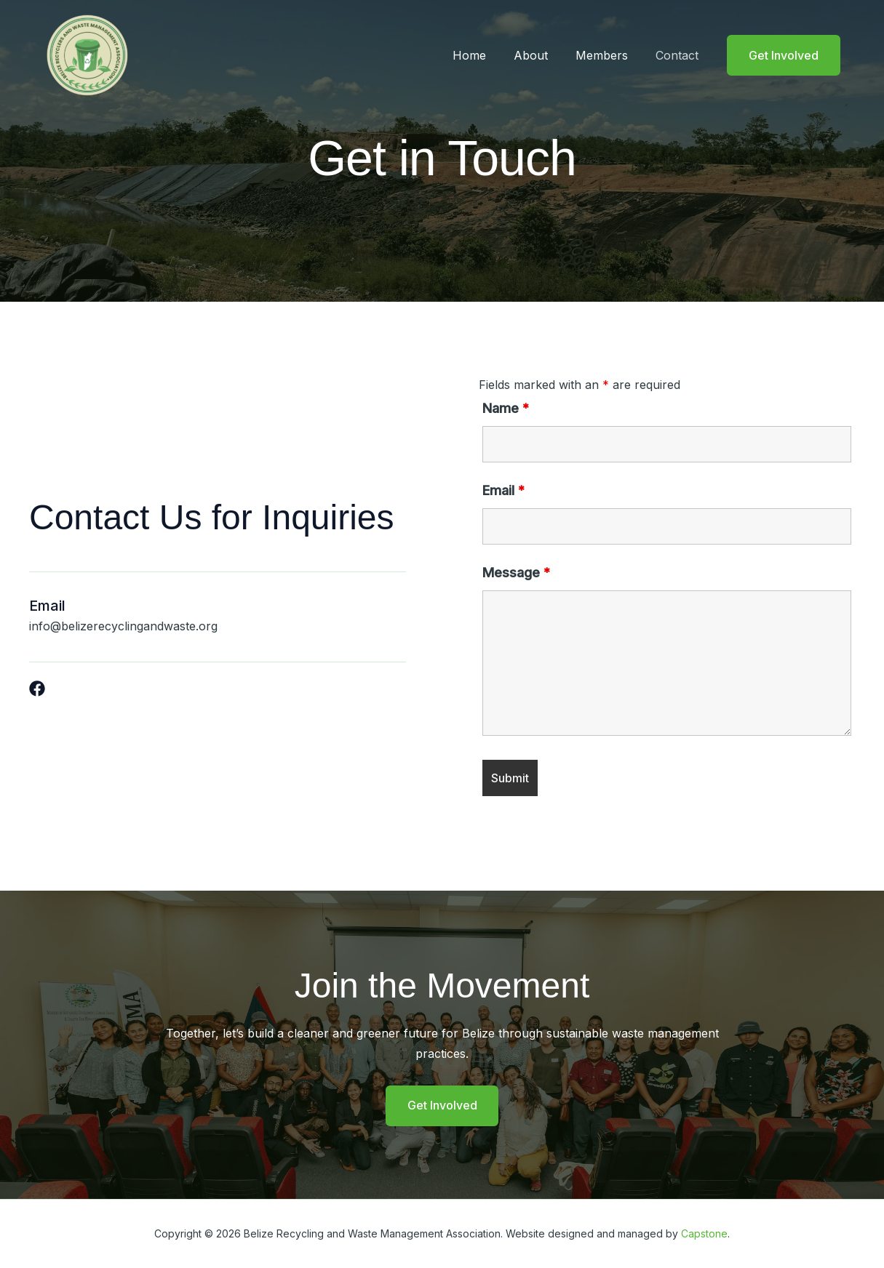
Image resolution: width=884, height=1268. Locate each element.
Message (516, 572)
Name (505, 408)
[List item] (37, 689)
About (542, 55)
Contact (679, 55)
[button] (783, 55)
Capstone (704, 1233)
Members (608, 55)
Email (503, 490)
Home (484, 55)
